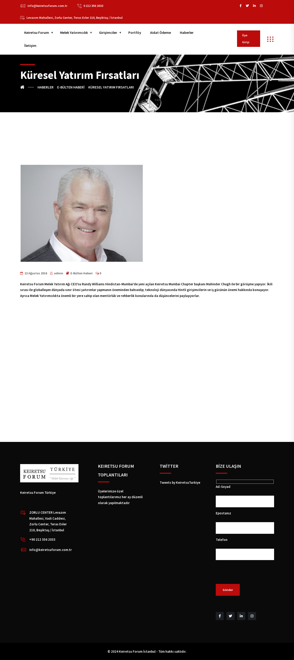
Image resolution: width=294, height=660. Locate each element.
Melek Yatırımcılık (74, 32)
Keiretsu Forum (36, 32)
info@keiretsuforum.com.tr (47, 6)
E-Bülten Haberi (81, 273)
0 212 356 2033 (93, 6)
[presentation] (250, 575)
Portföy (134, 32)
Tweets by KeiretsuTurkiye (180, 482)
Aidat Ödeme (160, 32)
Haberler (187, 32)
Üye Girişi (245, 38)
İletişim (30, 45)
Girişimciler (108, 32)
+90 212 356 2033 (42, 539)
